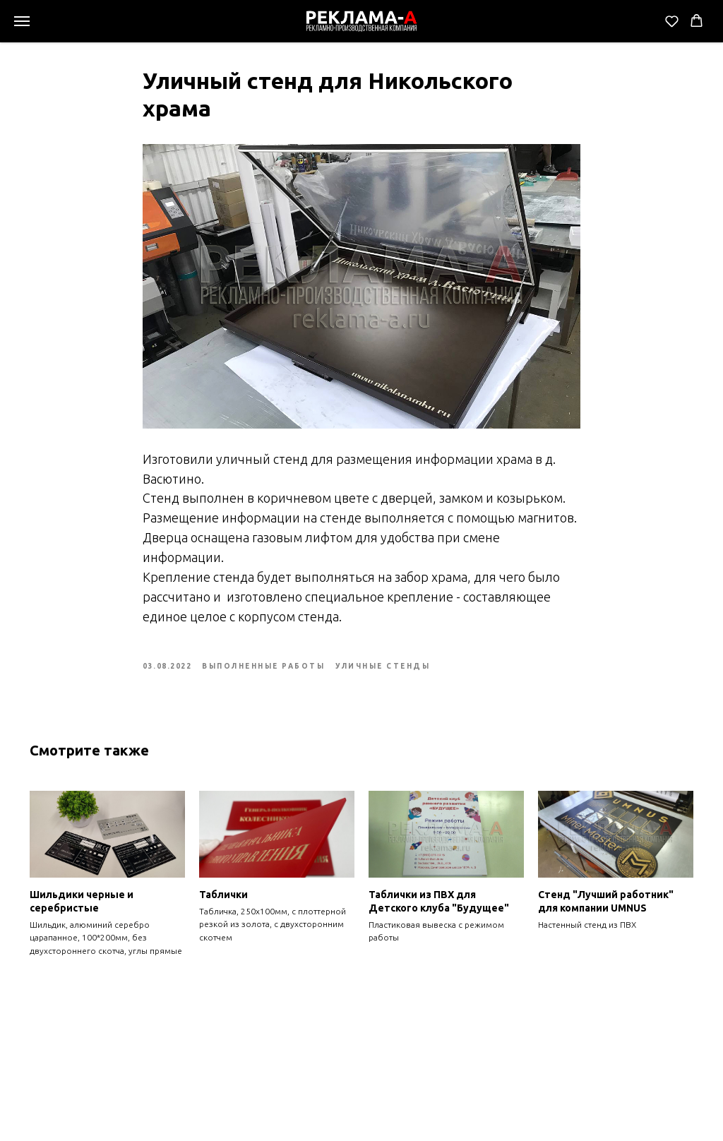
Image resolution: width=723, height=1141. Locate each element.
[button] (672, 21)
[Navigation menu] (22, 21)
